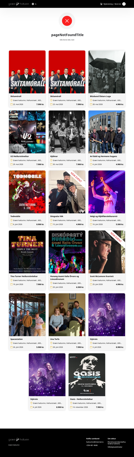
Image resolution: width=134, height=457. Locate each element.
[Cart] (101, 4)
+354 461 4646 (92, 445)
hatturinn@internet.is (94, 442)
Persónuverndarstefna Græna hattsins (117, 442)
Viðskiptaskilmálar (115, 447)
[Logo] (18, 4)
